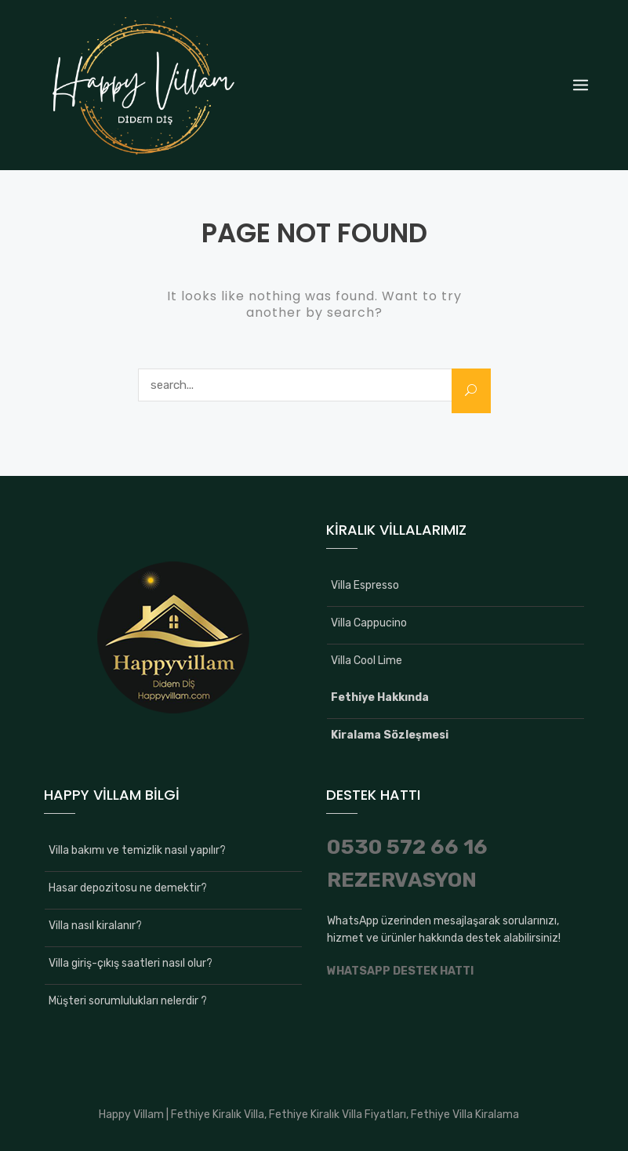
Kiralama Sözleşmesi (389, 735)
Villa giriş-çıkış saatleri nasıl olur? (130, 963)
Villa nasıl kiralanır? (95, 925)
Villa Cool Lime (366, 660)
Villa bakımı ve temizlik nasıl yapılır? (137, 850)
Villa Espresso (365, 585)
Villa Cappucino (369, 623)
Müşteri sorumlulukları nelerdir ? (128, 1001)
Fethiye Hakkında (380, 697)
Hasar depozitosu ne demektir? (128, 888)
